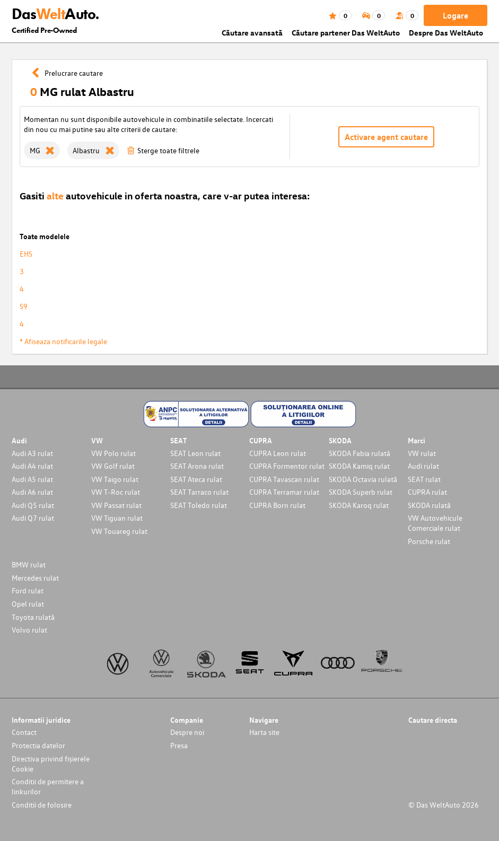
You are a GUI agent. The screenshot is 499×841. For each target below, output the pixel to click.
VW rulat (422, 453)
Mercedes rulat (35, 578)
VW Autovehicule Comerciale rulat (435, 523)
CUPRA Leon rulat (277, 453)
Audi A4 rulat (32, 466)
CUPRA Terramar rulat (284, 492)
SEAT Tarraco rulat (199, 492)
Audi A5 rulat (32, 479)
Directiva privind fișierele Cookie (51, 764)
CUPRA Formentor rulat (287, 466)
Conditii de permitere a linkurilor (48, 786)
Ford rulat (27, 590)
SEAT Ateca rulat (196, 479)
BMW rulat (29, 564)
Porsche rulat (429, 541)
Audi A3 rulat (32, 453)
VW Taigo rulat (114, 479)
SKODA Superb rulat (360, 492)
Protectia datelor (38, 745)
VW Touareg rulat (119, 531)
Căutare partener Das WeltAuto (346, 33)
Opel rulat (28, 604)
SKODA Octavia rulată (363, 479)
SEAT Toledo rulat (198, 505)
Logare (455, 15)
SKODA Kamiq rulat (359, 466)
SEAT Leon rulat (195, 453)
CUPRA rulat (427, 492)
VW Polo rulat (113, 453)
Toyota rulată (33, 617)
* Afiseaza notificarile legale (63, 341)
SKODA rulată (429, 505)
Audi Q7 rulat (33, 518)
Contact (24, 732)
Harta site (264, 732)
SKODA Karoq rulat (359, 505)
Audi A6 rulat (32, 492)
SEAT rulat (424, 479)
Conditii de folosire (42, 805)
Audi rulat (423, 466)
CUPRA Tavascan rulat (284, 479)
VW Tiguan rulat (117, 518)
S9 (24, 306)
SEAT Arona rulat (197, 466)
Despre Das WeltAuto (446, 33)
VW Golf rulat (113, 466)
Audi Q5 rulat (33, 505)
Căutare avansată (252, 33)
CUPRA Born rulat (277, 505)
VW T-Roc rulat (115, 492)
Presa (179, 745)
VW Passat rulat (116, 505)
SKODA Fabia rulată (359, 453)
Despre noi (187, 732)
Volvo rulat (29, 630)
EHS (26, 254)
